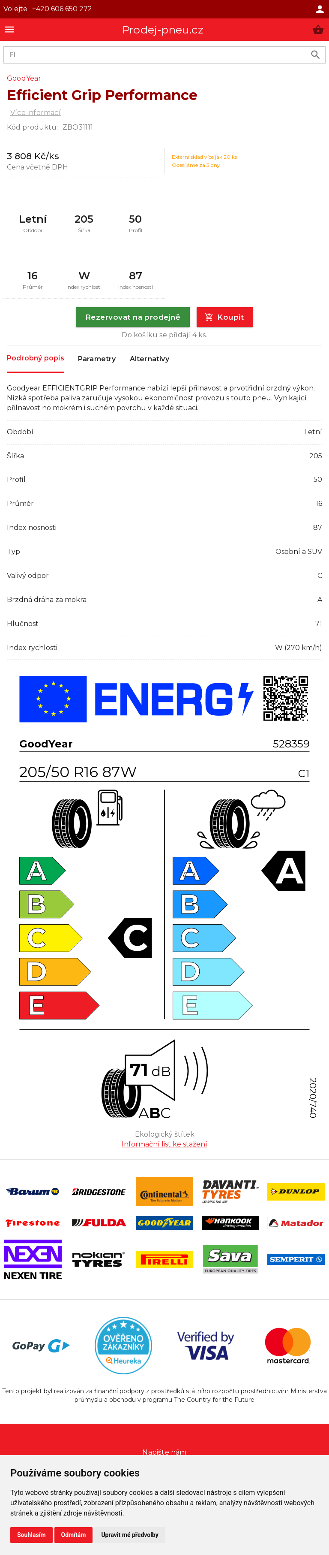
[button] (318, 29)
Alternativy (149, 359)
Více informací (35, 113)
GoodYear (24, 78)
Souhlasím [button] (31, 1534)
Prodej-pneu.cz (162, 29)
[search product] (315, 54)
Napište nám (164, 1452)
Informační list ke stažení (164, 1144)
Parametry (97, 359)
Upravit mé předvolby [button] (129, 1534)
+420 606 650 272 (62, 9)
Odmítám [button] (73, 1534)
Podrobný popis (35, 358)
